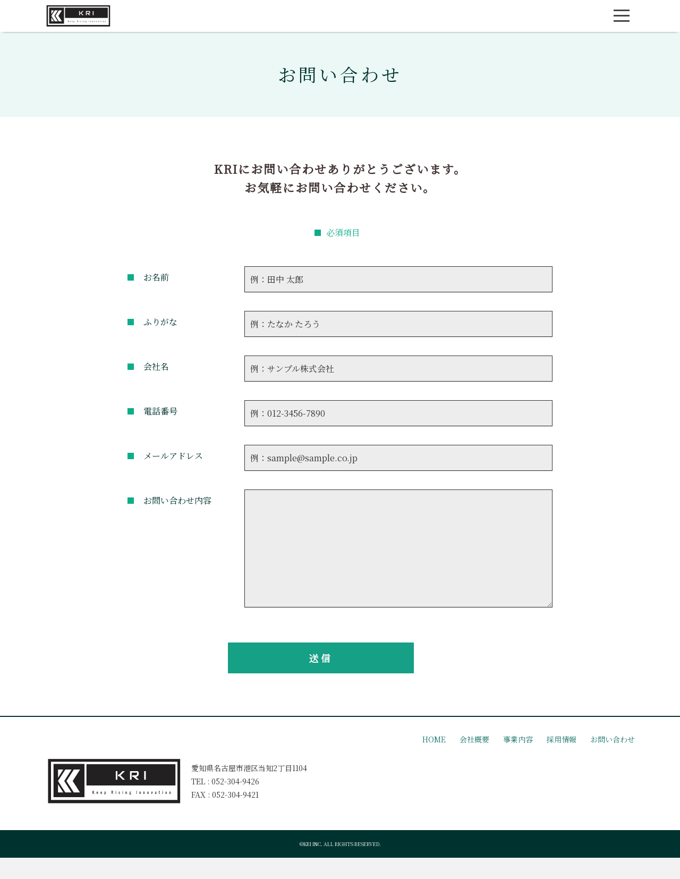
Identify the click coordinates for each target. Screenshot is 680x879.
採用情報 (561, 739)
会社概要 (474, 739)
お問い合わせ (612, 739)
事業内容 (518, 739)
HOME (434, 739)
